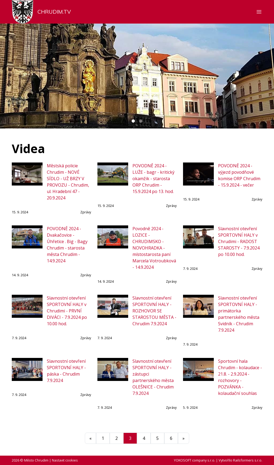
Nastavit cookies (65, 460)
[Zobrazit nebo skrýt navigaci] (259, 12)
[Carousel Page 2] (140, 121)
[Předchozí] (90, 438)
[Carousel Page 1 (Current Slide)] (133, 121)
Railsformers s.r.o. (247, 460)
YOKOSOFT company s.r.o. (194, 460)
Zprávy (85, 212)
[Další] (183, 438)
